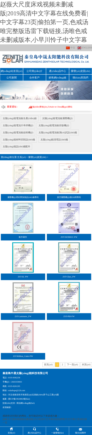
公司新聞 (11, 77)
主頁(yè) (21, 156)
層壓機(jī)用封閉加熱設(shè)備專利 (23, 197)
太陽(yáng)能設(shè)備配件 (16, 146)
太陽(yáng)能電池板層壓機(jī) (57, 118)
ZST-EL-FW (23, 276)
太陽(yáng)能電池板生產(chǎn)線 (20, 118)
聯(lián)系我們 (80, 77)
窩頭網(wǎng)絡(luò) (25, 403)
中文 (70, 47)
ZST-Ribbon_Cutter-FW (23, 356)
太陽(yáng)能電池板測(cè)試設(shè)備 (58, 132)
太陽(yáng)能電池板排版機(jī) (54, 125)
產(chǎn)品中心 (57, 71)
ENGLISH (84, 47)
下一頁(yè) (72, 364)
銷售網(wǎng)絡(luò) (57, 77)
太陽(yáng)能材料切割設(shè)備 (19, 139)
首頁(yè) (48, 364)
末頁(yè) (86, 364)
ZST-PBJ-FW (69, 316)
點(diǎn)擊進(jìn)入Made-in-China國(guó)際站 (50, 106)
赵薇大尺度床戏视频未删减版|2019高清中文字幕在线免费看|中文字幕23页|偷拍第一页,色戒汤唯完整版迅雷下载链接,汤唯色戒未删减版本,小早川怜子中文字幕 (44, 22)
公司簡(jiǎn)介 (34, 71)
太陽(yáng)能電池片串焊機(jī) (18, 125)
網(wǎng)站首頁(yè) (11, 71)
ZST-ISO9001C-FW (69, 236)
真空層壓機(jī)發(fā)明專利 (69, 197)
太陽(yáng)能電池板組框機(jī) (18, 132)
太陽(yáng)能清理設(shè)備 (54, 139)
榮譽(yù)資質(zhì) (80, 71)
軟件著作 (23, 236)
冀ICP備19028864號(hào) (19, 398)
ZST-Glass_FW (69, 276)
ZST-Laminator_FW (23, 316)
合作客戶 (34, 77)
